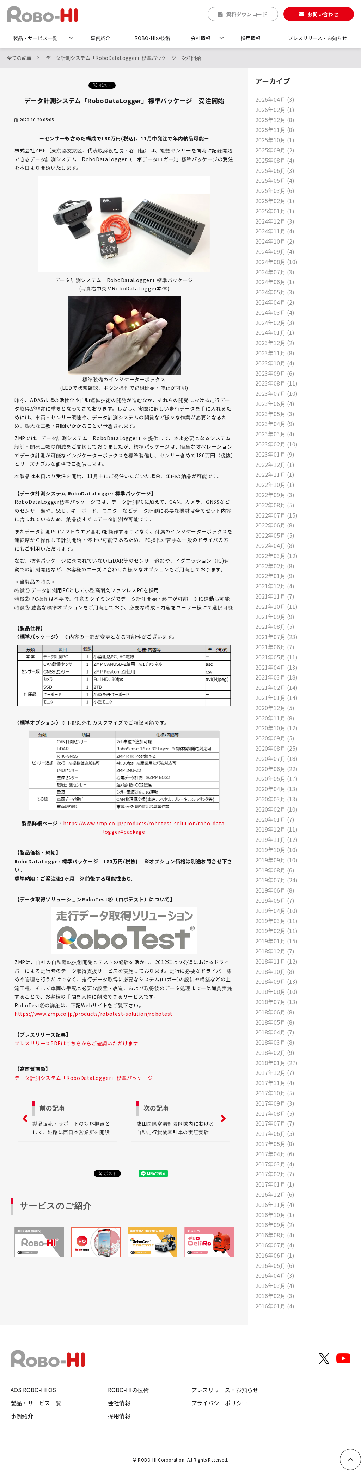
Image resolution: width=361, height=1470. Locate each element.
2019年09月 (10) (276, 860)
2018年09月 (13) (276, 981)
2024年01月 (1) (274, 332)
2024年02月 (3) (274, 322)
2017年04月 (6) (274, 1154)
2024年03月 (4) (274, 312)
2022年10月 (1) (274, 484)
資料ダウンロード (247, 14)
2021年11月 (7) (274, 596)
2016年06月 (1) (274, 1255)
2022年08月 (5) (274, 505)
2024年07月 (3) (274, 272)
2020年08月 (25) (276, 748)
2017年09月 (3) (274, 1103)
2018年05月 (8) (274, 1022)
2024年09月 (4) (274, 251)
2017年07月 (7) (274, 1123)
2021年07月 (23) (276, 636)
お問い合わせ (322, 14)
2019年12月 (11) (276, 829)
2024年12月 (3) (274, 221)
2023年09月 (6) (274, 373)
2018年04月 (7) (274, 1032)
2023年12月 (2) (274, 342)
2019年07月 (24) (276, 880)
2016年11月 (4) (274, 1204)
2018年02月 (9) (274, 1052)
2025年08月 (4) (274, 160)
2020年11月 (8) (274, 718)
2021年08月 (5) (274, 626)
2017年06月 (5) (274, 1133)
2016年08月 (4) (274, 1235)
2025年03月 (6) (274, 190)
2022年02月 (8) (274, 566)
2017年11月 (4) (274, 1082)
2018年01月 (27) (276, 1062)
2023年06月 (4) (274, 403)
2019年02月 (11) (276, 930)
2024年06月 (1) (274, 281)
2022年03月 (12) (276, 555)
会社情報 (200, 38)
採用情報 (251, 38)
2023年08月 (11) (276, 383)
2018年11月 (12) (276, 961)
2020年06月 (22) (276, 768)
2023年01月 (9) (274, 454)
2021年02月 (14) (276, 687)
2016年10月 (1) (274, 1215)
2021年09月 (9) (274, 616)
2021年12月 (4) (274, 586)
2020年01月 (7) (274, 819)
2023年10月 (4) (274, 363)
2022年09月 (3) (274, 494)
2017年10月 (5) (274, 1093)
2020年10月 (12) (276, 728)
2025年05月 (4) (274, 180)
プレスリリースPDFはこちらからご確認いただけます (76, 1043)
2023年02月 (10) (276, 444)
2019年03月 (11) (276, 921)
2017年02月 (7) (274, 1174)
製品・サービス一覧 (35, 38)
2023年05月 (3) (274, 413)
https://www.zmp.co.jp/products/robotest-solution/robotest (93, 1013)
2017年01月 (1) (274, 1184)
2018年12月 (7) (274, 951)
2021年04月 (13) (276, 667)
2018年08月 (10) (276, 991)
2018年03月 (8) (274, 1042)
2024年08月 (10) (276, 261)
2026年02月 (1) (274, 109)
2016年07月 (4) (274, 1245)
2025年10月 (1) (274, 140)
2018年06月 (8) (274, 1012)
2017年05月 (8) (274, 1143)
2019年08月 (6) (274, 870)
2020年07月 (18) (276, 758)
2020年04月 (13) (276, 788)
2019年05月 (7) (274, 900)
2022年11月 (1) (274, 474)
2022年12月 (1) (274, 464)
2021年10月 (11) (276, 606)
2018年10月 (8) (274, 971)
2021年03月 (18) (276, 677)
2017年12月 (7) (274, 1072)
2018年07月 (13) (276, 1001)
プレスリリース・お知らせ (317, 38)
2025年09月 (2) (274, 150)
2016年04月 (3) (274, 1275)
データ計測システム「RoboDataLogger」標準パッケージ (83, 1077)
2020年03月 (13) (276, 799)
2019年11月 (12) (276, 839)
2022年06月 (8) (274, 525)
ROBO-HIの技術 (152, 38)
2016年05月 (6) (274, 1265)
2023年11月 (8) (274, 353)
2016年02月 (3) (274, 1295)
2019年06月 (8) (274, 890)
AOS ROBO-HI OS (33, 1389)
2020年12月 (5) (274, 707)
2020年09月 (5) (274, 738)
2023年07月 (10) (276, 393)
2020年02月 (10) (276, 809)
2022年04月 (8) (274, 545)
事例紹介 (100, 38)
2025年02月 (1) (274, 200)
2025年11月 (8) (274, 129)
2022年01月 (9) (274, 575)
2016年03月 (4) (274, 1285)
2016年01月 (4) (274, 1306)
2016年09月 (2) (274, 1224)
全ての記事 (19, 57)
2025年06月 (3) (274, 170)
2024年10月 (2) (274, 241)
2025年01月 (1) (274, 211)
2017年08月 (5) (274, 1113)
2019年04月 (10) (276, 910)
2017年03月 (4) (274, 1164)
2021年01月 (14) (276, 697)
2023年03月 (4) (274, 434)
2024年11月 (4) (274, 231)
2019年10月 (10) (276, 849)
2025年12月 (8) (274, 119)
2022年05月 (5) (274, 535)
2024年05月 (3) (274, 292)
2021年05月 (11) (276, 657)
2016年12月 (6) (274, 1194)
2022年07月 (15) (276, 515)
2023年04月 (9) (274, 423)
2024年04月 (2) (274, 302)
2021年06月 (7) (274, 647)
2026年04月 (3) (274, 99)
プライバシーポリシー (219, 1403)
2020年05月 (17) (276, 778)
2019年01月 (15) (276, 941)
